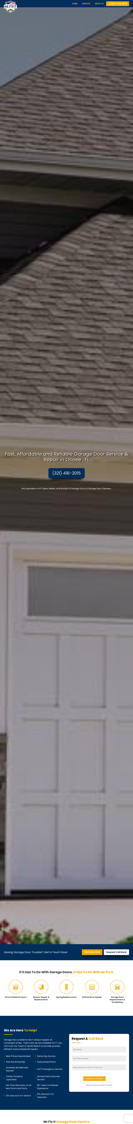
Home (74, 4)
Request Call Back (116, 952)
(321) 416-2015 (66, 473)
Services (86, 4)
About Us (99, 4)
